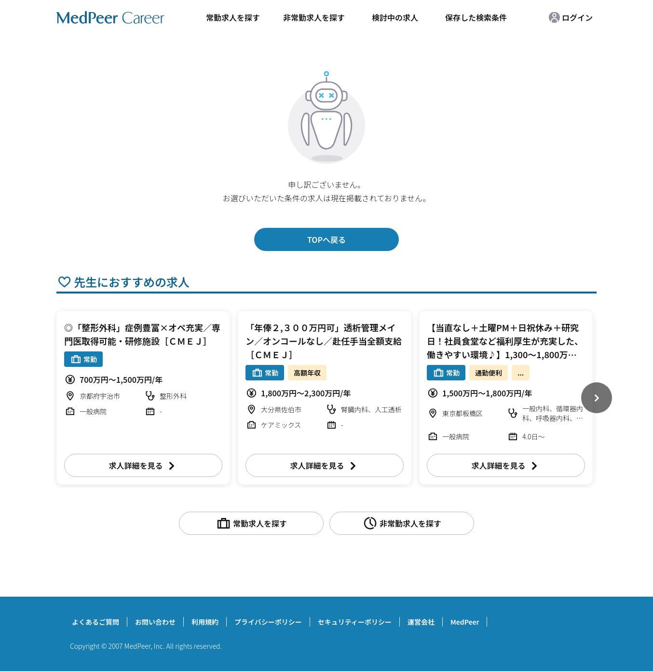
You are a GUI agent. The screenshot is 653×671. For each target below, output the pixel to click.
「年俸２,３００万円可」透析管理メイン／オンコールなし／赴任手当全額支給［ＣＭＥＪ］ (323, 341)
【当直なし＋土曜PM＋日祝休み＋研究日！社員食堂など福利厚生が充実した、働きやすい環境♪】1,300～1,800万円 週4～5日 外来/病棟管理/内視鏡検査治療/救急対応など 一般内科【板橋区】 (506, 354)
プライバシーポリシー (268, 622)
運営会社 (421, 622)
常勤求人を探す (233, 17)
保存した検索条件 (476, 17)
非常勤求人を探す (314, 17)
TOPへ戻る (326, 239)
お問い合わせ (155, 622)
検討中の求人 (395, 17)
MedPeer (464, 622)
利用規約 (204, 622)
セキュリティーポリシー (355, 622)
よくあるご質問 (95, 622)
